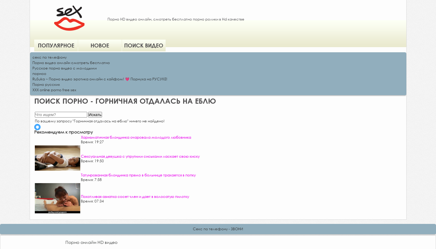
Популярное (56, 45)
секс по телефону (49, 57)
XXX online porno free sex (54, 90)
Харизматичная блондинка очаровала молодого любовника (136, 137)
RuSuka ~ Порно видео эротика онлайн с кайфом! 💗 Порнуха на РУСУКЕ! (99, 79)
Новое (100, 45)
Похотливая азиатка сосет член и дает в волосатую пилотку (135, 196)
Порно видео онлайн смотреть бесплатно (71, 62)
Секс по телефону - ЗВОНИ (218, 229)
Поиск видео (143, 45)
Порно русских (46, 84)
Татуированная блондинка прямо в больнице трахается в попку (138, 175)
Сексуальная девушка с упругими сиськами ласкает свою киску (140, 156)
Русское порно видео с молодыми (64, 68)
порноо (39, 73)
